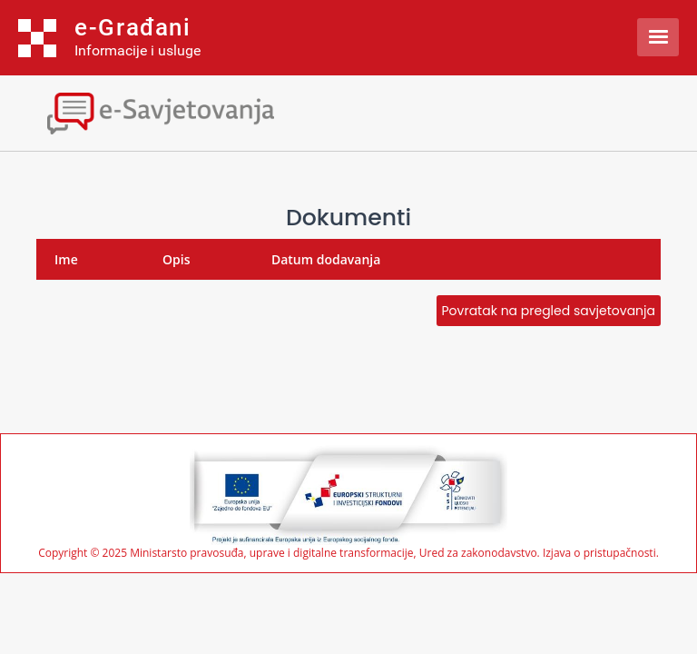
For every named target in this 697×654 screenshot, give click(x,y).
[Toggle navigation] (159, 111)
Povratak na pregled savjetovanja (548, 311)
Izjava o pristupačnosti (599, 552)
